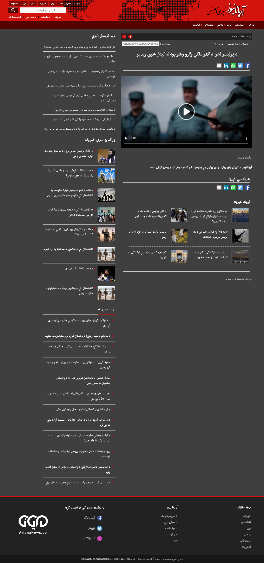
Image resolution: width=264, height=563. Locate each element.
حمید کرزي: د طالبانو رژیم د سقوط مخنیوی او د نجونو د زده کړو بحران (78, 365)
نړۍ (229, 25)
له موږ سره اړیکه (15, 17)
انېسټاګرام (88, 538)
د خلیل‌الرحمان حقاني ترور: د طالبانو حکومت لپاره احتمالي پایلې (68, 153)
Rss (175, 540)
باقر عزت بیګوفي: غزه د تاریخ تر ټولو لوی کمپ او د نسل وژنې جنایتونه (80, 46)
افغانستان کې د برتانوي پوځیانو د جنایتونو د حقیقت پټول (69, 290)
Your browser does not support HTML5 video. (186, 111)
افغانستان (239, 25)
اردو (52, 3)
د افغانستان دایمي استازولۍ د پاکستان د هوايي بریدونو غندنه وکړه (77, 469)
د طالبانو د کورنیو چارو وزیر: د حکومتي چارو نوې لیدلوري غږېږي (79, 323)
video (234, 36)
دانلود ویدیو (244, 157)
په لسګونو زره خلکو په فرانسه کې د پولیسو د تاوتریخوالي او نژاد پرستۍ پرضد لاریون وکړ (208, 216)
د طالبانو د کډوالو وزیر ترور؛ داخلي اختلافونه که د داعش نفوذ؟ (69, 232)
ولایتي (220, 25)
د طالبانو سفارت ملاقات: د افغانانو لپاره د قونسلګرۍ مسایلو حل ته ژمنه (80, 128)
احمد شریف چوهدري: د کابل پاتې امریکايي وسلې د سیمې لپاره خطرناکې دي (78, 396)
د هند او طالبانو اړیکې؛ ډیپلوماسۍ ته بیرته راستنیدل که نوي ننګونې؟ (70, 173)
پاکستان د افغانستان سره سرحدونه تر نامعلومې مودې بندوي (85, 109)
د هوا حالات (45, 17)
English (14, 3)
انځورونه (196, 25)
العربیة (43, 3)
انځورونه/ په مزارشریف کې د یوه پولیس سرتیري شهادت (210, 234)
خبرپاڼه (58, 17)
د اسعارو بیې (31, 17)
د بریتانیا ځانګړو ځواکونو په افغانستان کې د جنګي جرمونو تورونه (79, 349)
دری (24, 3)
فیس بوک (89, 517)
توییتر (91, 528)
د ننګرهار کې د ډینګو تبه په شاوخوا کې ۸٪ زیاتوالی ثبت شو (85, 119)
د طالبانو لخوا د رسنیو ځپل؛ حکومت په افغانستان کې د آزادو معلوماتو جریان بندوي (70, 192)
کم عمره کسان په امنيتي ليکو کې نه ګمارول (147, 255)
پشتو (33, 3)
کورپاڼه (251, 25)
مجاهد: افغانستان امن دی (79, 268)
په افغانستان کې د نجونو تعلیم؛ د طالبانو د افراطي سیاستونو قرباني (70, 212)
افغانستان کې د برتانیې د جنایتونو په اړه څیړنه (68, 248)
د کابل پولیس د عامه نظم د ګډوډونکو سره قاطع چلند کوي (150, 213)
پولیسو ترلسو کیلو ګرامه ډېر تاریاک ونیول (147, 234)
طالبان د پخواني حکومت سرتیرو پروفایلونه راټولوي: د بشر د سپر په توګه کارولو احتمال (78, 438)
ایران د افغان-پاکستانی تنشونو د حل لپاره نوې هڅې (83, 409)
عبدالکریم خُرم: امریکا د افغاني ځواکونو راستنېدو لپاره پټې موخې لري (78, 422)
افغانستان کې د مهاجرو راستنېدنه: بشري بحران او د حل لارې (78, 482)
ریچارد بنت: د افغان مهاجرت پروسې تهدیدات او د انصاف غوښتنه (79, 453)
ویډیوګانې (208, 25)
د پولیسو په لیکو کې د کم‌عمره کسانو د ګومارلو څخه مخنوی (211, 255)
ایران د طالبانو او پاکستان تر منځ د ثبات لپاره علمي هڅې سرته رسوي (81, 85)
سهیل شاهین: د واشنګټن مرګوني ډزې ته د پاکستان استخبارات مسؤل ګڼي (83, 380)
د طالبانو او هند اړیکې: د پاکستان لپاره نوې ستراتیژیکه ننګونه (77, 335)
